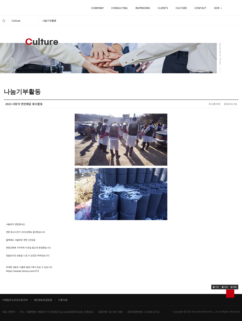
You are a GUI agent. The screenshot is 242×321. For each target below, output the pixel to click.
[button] (215, 287)
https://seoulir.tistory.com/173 (22, 270)
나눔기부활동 (54, 20)
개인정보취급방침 (43, 300)
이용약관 (63, 300)
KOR (218, 8)
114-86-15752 (151, 312)
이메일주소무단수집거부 (15, 300)
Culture (24, 20)
